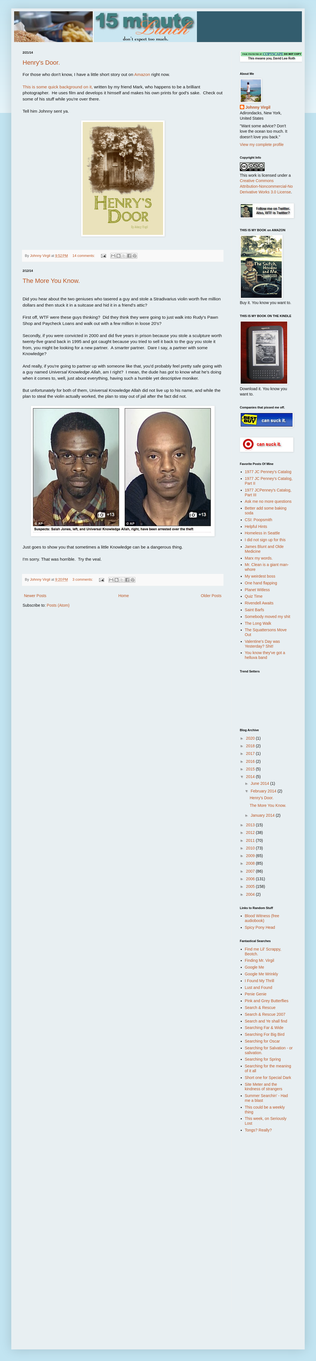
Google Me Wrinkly (261, 974)
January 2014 (263, 815)
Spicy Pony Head (260, 927)
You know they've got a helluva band (265, 655)
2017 (251, 753)
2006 (251, 879)
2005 (251, 886)
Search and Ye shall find (266, 1021)
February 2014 (264, 791)
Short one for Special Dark (268, 1077)
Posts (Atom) (58, 605)
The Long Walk (258, 623)
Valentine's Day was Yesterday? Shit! (262, 643)
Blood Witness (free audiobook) (262, 918)
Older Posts (211, 595)
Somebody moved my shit (267, 616)
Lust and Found (258, 987)
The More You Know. (51, 280)
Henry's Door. (41, 62)
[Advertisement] (262, 1226)
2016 (251, 761)
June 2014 (260, 783)
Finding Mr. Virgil (259, 960)
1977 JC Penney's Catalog (268, 471)
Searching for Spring (263, 1059)
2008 (251, 863)
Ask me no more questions (268, 501)
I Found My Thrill (259, 980)
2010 (251, 848)
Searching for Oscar (262, 1041)
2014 (251, 776)
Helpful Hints (256, 526)
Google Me (254, 967)
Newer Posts (35, 595)
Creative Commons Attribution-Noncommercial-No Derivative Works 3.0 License (266, 186)
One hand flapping (261, 583)
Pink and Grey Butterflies (267, 1001)
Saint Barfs (254, 610)
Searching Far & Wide (264, 1027)
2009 (251, 855)
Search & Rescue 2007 (265, 1014)
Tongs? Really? (258, 1130)
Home (123, 595)
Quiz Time (254, 596)
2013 (251, 825)
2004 (251, 894)
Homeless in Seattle (262, 533)
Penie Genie (256, 994)
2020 (251, 738)
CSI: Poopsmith (258, 519)
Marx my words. (259, 558)
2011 (251, 840)
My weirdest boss (260, 576)
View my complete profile (262, 144)
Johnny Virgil (257, 107)
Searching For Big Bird (265, 1034)
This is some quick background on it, (58, 86)
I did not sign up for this (265, 540)
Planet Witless (257, 589)
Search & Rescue (260, 1007)
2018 (251, 746)
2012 (251, 832)
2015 (251, 769)
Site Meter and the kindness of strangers (263, 1086)
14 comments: (84, 256)
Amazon (142, 74)
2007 (251, 871)
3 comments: (83, 580)
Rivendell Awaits (259, 603)
